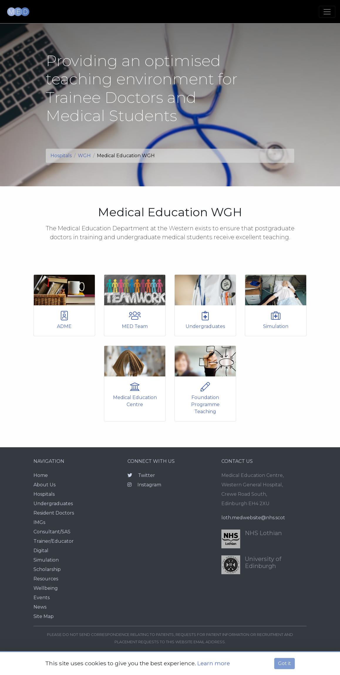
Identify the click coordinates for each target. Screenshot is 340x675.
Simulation (46, 560)
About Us (44, 485)
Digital (40, 550)
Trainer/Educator (53, 541)
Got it (284, 663)
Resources (45, 579)
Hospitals (61, 155)
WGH (84, 155)
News (39, 607)
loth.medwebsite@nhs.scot (253, 517)
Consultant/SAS (51, 532)
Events (41, 597)
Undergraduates (53, 503)
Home (40, 475)
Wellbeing (45, 588)
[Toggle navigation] (327, 12)
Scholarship (47, 569)
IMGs (39, 522)
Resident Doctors (53, 513)
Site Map (43, 616)
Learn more (213, 663)
